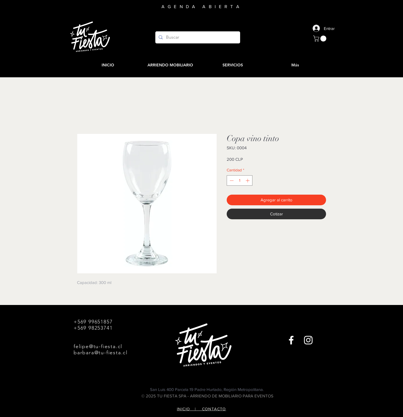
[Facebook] (291, 340)
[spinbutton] (240, 180)
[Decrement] (231, 180)
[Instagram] (308, 340)
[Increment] (248, 180)
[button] (320, 38)
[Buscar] (197, 37)
